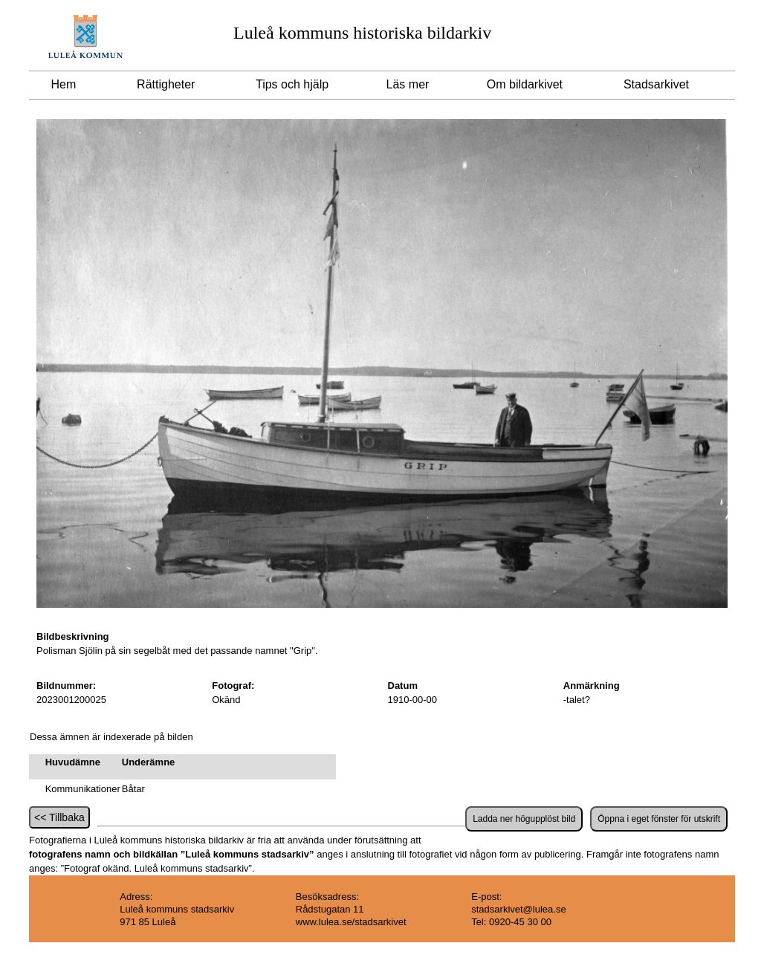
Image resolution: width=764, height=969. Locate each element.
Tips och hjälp (290, 84)
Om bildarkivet (524, 84)
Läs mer (406, 84)
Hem (64, 84)
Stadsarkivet (657, 84)
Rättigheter (166, 84)
